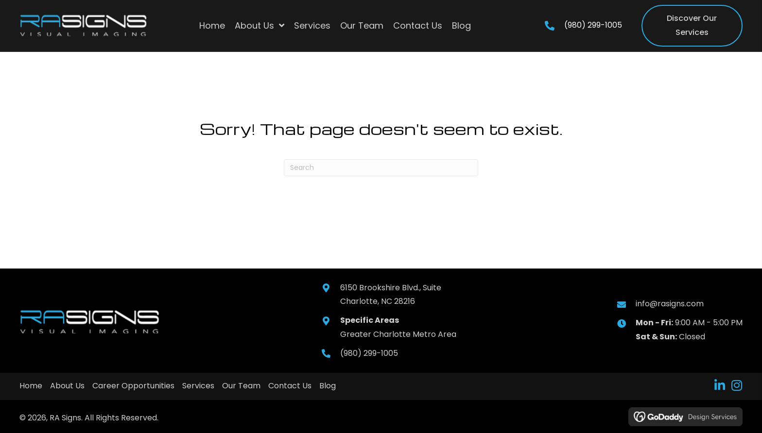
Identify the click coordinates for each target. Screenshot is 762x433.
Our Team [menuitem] (241, 385)
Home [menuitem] (30, 385)
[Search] (381, 167)
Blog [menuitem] (327, 385)
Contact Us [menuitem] (290, 385)
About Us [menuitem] (67, 385)
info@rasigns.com (670, 303)
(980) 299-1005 (593, 25)
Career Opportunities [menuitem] (133, 385)
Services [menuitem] (198, 385)
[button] (719, 385)
